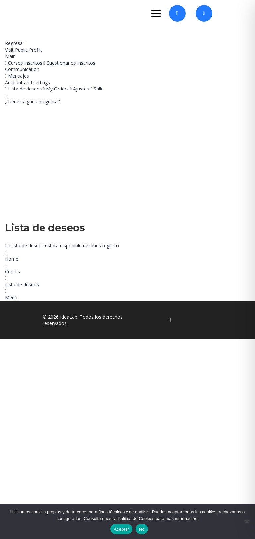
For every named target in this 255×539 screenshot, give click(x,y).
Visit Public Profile (24, 50)
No (142, 529)
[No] (246, 521)
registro (110, 245)
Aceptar (121, 529)
